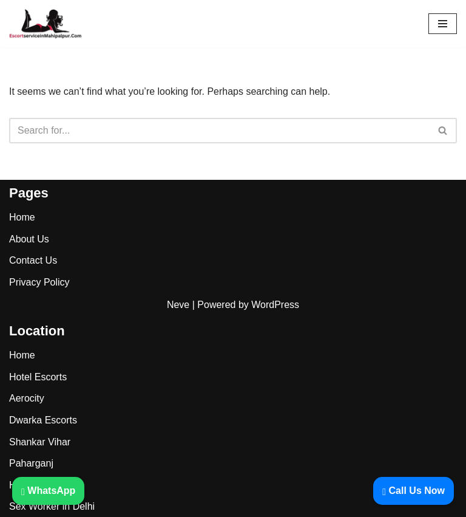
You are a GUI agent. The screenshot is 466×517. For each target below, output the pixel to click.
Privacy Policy (39, 282)
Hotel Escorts (38, 377)
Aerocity (26, 398)
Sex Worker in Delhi (52, 506)
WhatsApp (48, 490)
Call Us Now (413, 490)
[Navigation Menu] (442, 23)
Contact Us (33, 260)
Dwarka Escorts (43, 420)
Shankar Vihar (39, 442)
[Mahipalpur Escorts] (45, 24)
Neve (178, 305)
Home (22, 217)
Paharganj (31, 463)
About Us (29, 239)
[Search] (219, 130)
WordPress (275, 305)
